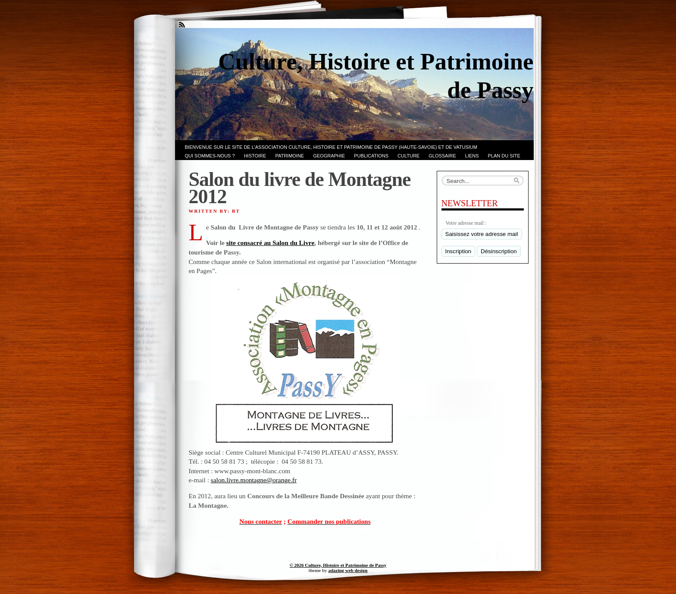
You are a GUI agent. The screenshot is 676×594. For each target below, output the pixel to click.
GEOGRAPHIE (329, 155)
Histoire (255, 155)
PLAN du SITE (504, 155)
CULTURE (408, 155)
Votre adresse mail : (466, 223)
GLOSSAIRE (442, 155)
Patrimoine (289, 155)
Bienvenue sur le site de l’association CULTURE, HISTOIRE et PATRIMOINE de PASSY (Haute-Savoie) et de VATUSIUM (331, 147)
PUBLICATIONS (371, 155)
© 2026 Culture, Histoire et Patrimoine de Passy (338, 565)
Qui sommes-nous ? (210, 155)
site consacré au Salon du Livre (270, 242)
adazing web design (347, 570)
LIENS (472, 155)
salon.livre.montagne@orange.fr (254, 480)
